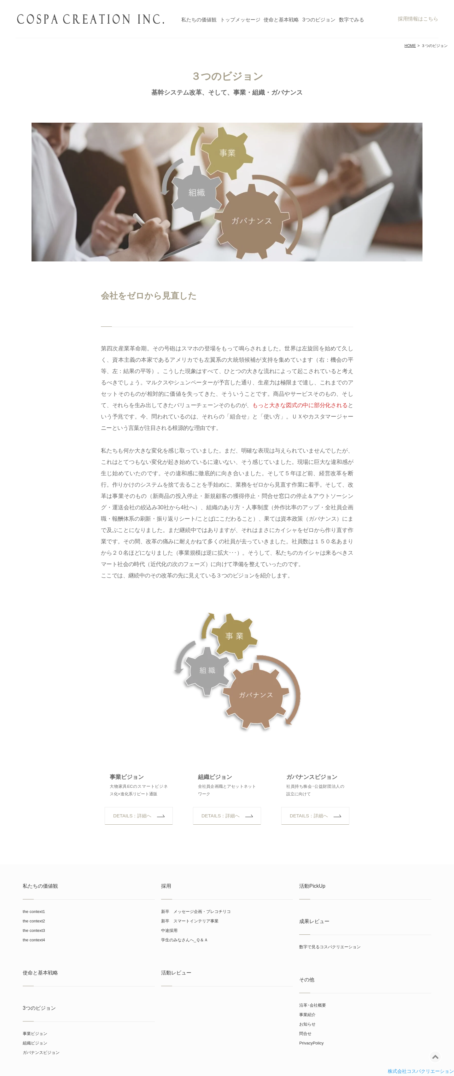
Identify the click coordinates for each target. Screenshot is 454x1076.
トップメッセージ (240, 19)
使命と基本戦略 (281, 19)
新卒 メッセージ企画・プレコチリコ (196, 911)
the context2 (34, 921)
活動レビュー (176, 972)
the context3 (34, 930)
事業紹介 (307, 1014)
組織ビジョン (215, 777)
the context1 (34, 911)
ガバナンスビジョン (311, 777)
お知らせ (307, 1024)
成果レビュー (314, 921)
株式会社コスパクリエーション (421, 1071)
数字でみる (351, 19)
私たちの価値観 (199, 19)
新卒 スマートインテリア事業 (189, 921)
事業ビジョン (127, 777)
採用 (166, 886)
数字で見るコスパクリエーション (330, 946)
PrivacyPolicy (311, 1043)
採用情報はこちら (418, 18)
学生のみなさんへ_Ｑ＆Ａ (184, 940)
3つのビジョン (318, 19)
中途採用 (169, 930)
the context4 (34, 940)
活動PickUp (312, 886)
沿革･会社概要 (312, 1005)
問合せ (305, 1033)
